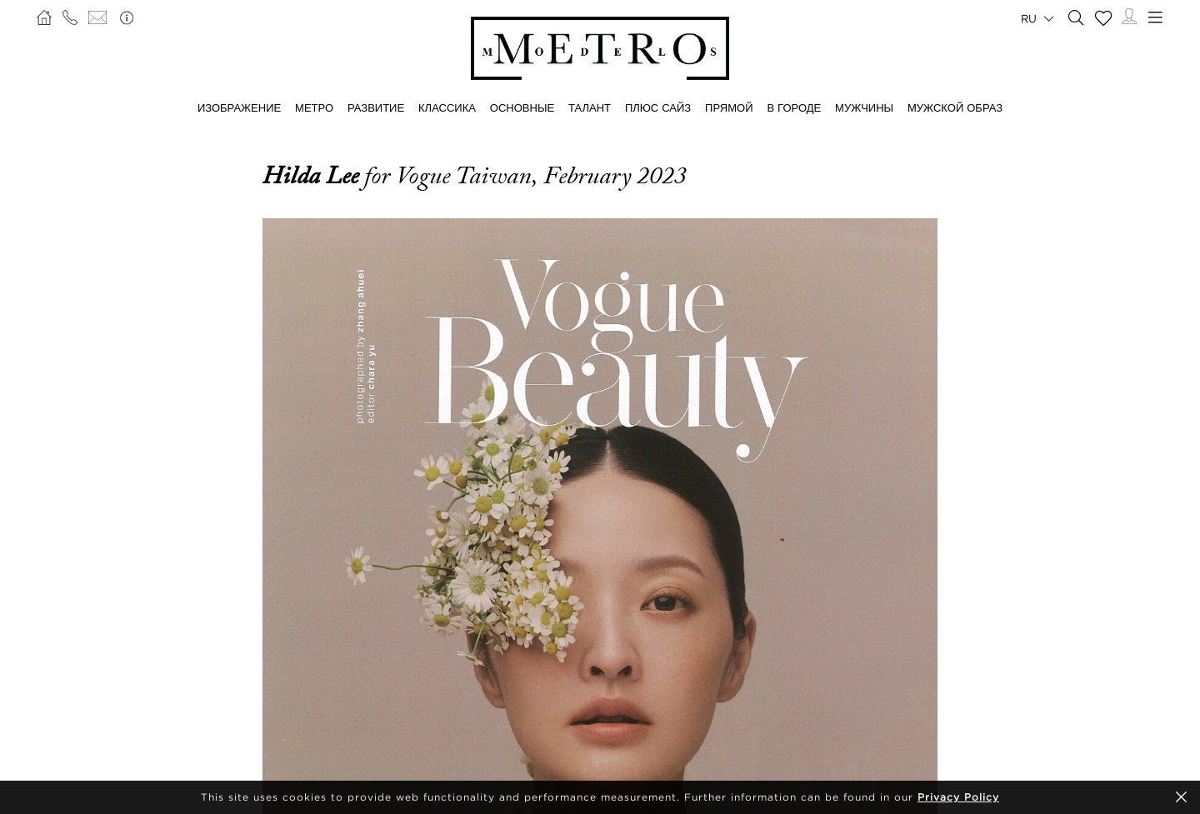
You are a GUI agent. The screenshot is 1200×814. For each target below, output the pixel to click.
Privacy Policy (958, 797)
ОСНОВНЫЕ (522, 107)
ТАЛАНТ (589, 107)
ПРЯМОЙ (728, 107)
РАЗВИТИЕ (376, 107)
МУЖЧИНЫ (864, 107)
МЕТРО (314, 107)
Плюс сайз (658, 107)
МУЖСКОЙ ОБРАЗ (955, 107)
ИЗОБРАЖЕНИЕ (239, 107)
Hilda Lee (313, 176)
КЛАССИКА (447, 107)
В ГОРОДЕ (794, 107)
